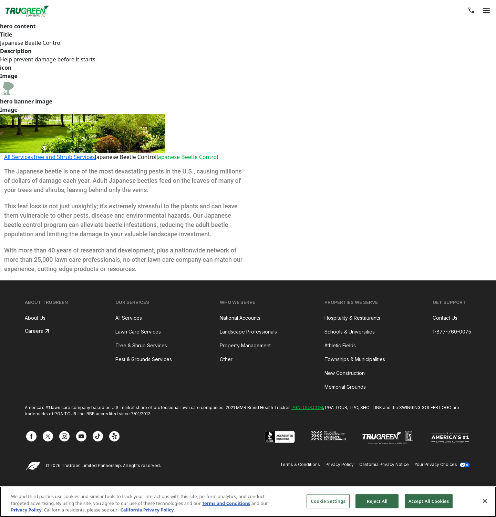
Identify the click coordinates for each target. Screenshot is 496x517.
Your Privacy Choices (442, 464)
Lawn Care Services (138, 332)
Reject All (377, 501)
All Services (18, 157)
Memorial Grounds (345, 387)
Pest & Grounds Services (143, 359)
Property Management (245, 345)
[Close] (485, 500)
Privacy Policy (340, 464)
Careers (34, 331)
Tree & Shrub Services (141, 345)
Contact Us (445, 318)
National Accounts (240, 318)
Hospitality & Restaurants (352, 318)
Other (226, 359)
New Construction (344, 373)
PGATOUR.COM (307, 407)
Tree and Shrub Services (64, 157)
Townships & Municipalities (354, 359)
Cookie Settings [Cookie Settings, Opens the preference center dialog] (328, 501)
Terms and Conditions (226, 503)
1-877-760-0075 (452, 332)
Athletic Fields (340, 345)
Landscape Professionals (248, 332)
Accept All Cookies (429, 501)
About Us (35, 318)
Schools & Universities (349, 332)
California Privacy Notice (384, 464)
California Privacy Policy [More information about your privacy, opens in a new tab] (147, 510)
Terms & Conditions (300, 464)
